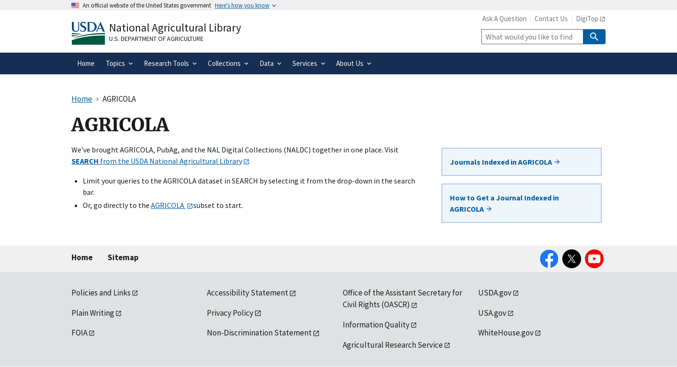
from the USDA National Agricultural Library (156, 161)
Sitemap (123, 257)
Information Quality (376, 324)
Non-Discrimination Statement (259, 332)
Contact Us (551, 19)
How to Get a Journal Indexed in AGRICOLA (504, 203)
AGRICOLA (168, 205)
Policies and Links (101, 292)
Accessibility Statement (247, 292)
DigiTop (587, 18)
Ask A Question (504, 19)
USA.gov (492, 313)
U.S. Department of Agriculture (156, 38)
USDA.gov (495, 292)
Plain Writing (92, 313)
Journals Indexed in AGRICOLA (505, 162)
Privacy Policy (230, 313)
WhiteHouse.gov (506, 332)
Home (82, 257)
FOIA (79, 332)
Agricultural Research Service (393, 345)
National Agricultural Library (175, 27)
